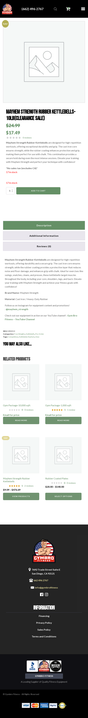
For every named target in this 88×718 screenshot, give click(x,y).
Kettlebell (23, 337)
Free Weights (19, 334)
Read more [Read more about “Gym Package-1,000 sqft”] (63, 420)
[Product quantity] (10, 190)
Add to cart (38, 191)
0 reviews (27, 137)
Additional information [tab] (44, 235)
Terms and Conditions (44, 636)
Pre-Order (39, 334)
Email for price (11, 414)
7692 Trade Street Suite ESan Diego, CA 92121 (46, 571)
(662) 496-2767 (32, 9)
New (37, 337)
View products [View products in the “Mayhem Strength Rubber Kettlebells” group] (21, 496)
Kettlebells (30, 334)
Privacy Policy (44, 622)
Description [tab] (44, 225)
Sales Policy (44, 629)
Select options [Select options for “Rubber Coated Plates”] (63, 496)
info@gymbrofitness (46, 587)
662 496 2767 (41, 580)
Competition (13, 337)
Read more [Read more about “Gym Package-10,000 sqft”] (21, 420)
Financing (44, 615)
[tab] (44, 246)
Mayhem (31, 337)
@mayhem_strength (17, 309)
